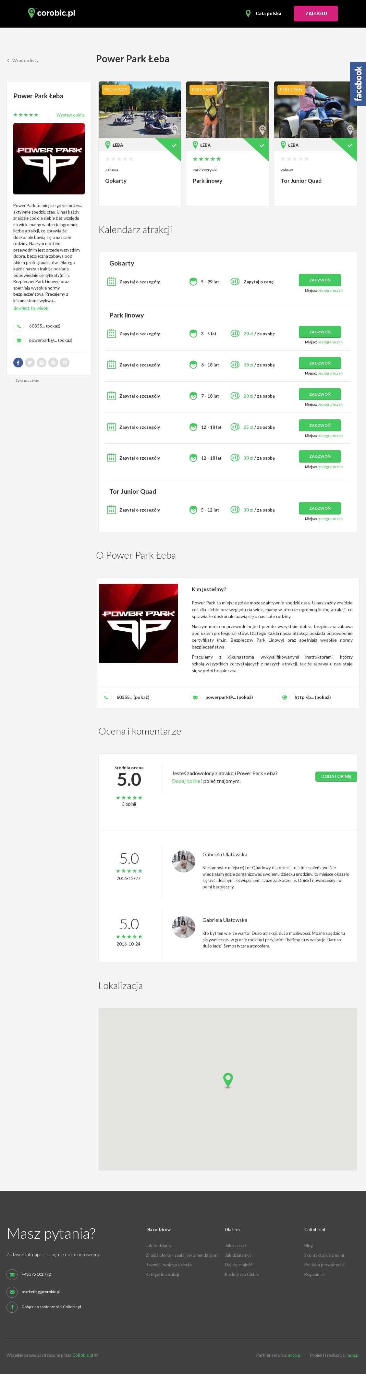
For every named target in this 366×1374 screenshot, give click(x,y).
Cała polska (268, 13)
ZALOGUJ (316, 13)
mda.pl (353, 1354)
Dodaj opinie (186, 780)
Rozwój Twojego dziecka (169, 1264)
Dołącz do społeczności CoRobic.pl (51, 1306)
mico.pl (294, 1354)
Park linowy (207, 180)
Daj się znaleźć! (239, 1264)
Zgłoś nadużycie (27, 380)
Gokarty (116, 180)
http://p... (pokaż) (313, 696)
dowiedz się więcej (30, 307)
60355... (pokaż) (44, 325)
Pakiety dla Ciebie (242, 1273)
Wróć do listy (22, 60)
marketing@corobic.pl (41, 1291)
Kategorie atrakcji (162, 1273)
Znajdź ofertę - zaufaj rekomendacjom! (182, 1254)
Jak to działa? (159, 1244)
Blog (308, 1244)
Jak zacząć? (236, 1244)
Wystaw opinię (70, 114)
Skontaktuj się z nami (324, 1254)
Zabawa (111, 169)
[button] (228, 1080)
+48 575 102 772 (36, 1273)
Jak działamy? (238, 1254)
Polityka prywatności (324, 1264)
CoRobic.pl (82, 1354)
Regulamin (314, 1273)
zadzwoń (320, 279)
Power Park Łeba (39, 96)
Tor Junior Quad (301, 180)
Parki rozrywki (205, 169)
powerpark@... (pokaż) (50, 339)
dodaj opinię (336, 775)
